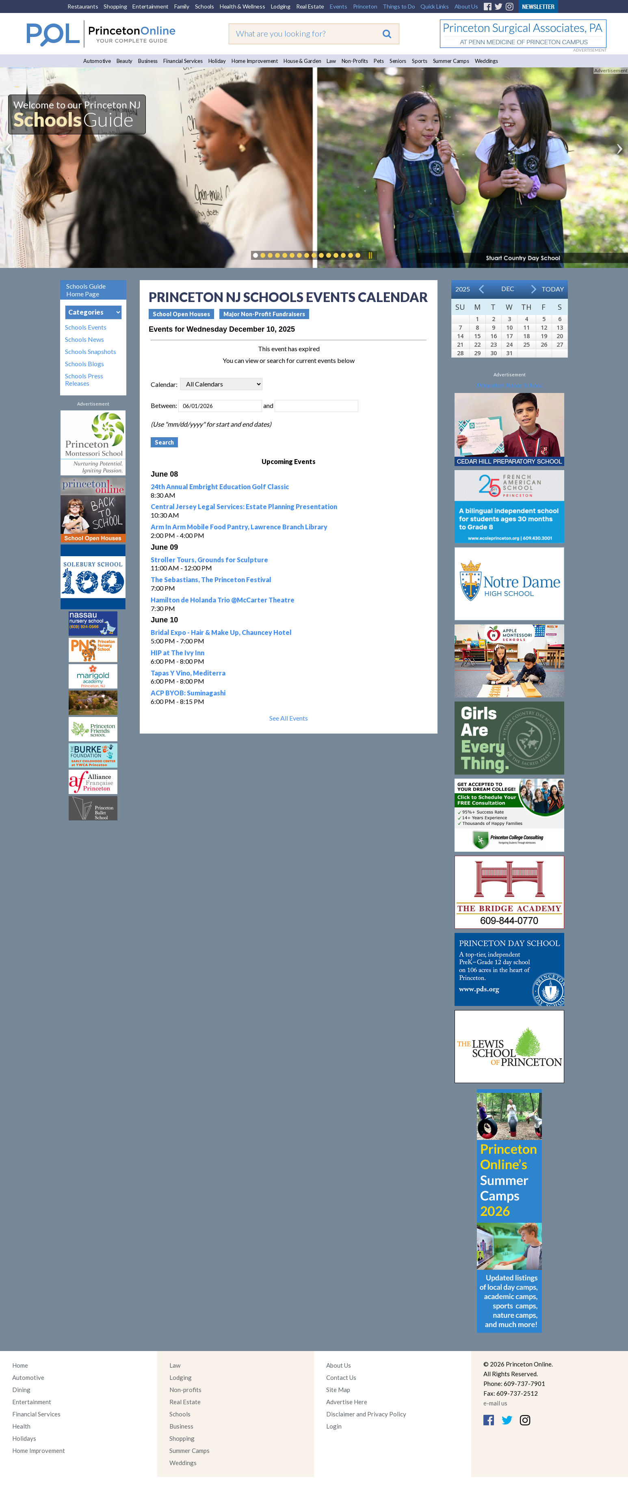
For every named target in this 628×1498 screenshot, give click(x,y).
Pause (370, 255)
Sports (419, 61)
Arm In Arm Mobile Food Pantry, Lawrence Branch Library (239, 527)
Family (181, 6)
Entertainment (150, 6)
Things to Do (399, 6)
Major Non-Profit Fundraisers (264, 314)
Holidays (24, 1438)
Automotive (97, 61)
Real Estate (310, 6)
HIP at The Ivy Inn (177, 652)
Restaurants (82, 6)
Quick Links (434, 6)
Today (552, 289)
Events (338, 6)
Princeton (365, 6)
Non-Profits (355, 61)
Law (331, 61)
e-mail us (495, 1403)
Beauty (125, 61)
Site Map (338, 1389)
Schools (204, 6)
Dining (21, 1389)
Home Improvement (255, 61)
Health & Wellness (242, 6)
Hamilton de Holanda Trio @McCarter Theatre (223, 600)
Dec (507, 288)
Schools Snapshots (90, 351)
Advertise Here (346, 1401)
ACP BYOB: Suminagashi (188, 693)
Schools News (84, 339)
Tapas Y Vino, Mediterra (188, 673)
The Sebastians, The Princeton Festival (211, 579)
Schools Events (85, 327)
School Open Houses (181, 314)
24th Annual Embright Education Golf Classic (220, 486)
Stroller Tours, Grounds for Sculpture (209, 559)
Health (21, 1426)
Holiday (217, 61)
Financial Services (183, 61)
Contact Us (341, 1377)
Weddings (486, 61)
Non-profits (185, 1389)
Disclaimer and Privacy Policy (366, 1414)
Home (20, 1365)
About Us (466, 6)
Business (148, 61)
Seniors (398, 61)
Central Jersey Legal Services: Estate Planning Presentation (244, 506)
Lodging (280, 6)
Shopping (115, 6)
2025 (462, 289)
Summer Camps (451, 61)
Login (334, 1426)
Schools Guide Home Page (86, 290)
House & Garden (302, 61)
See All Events (288, 718)
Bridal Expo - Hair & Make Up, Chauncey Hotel (221, 632)
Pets (379, 61)
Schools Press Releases (84, 379)
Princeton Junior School (509, 385)
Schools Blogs (84, 363)
